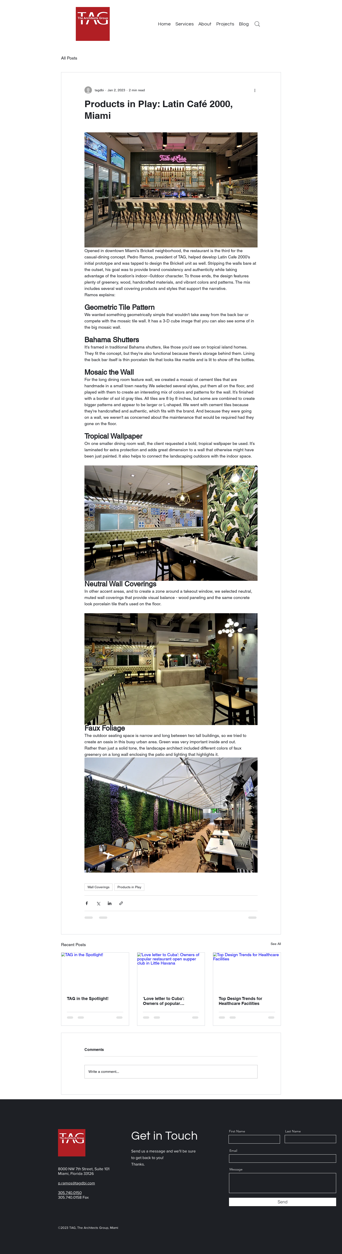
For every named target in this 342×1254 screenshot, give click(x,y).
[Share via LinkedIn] (109, 903)
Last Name (293, 1131)
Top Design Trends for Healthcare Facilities (240, 1001)
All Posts (69, 58)
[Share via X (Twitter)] (98, 903)
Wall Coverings (98, 887)
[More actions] (255, 90)
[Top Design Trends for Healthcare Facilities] (247, 971)
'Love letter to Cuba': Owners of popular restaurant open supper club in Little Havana (166, 1001)
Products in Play (129, 887)
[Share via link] (121, 903)
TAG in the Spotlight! (88, 998)
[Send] (282, 1202)
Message (236, 1169)
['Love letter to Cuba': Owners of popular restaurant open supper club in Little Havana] (171, 971)
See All (276, 944)
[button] (225, 24)
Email (233, 1150)
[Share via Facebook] (86, 903)
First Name (237, 1131)
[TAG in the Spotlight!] (95, 971)
